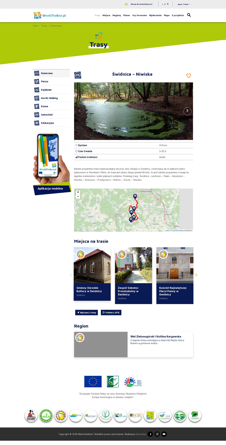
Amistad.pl (140, 438)
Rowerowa (55, 25)
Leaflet (167, 230)
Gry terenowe (139, 15)
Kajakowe (43, 89)
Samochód (43, 114)
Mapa (167, 15)
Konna (41, 106)
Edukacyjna (44, 123)
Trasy (97, 15)
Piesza (41, 81)
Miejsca (106, 15)
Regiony (117, 15)
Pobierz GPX (111, 313)
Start (35, 25)
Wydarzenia (155, 15)
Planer (126, 15)
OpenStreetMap (178, 230)
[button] (187, 111)
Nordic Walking (46, 98)
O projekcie (178, 15)
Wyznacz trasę (86, 313)
